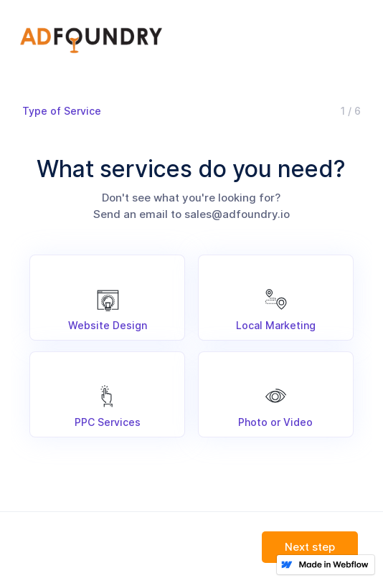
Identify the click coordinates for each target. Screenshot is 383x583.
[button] (310, 548)
